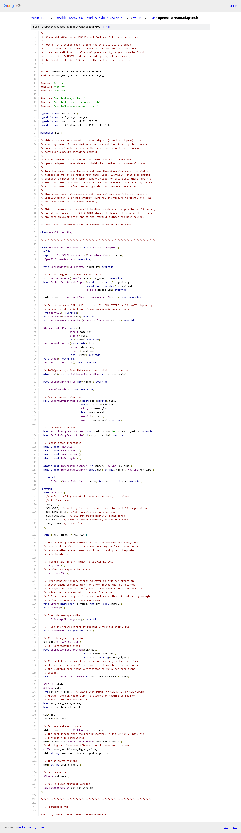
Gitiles (22, 827)
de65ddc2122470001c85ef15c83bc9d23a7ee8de (89, 17)
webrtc (36, 17)
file (106, 26)
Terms (42, 827)
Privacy (32, 827)
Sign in (233, 5)
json (234, 827)
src (48, 17)
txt (226, 827)
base (151, 17)
